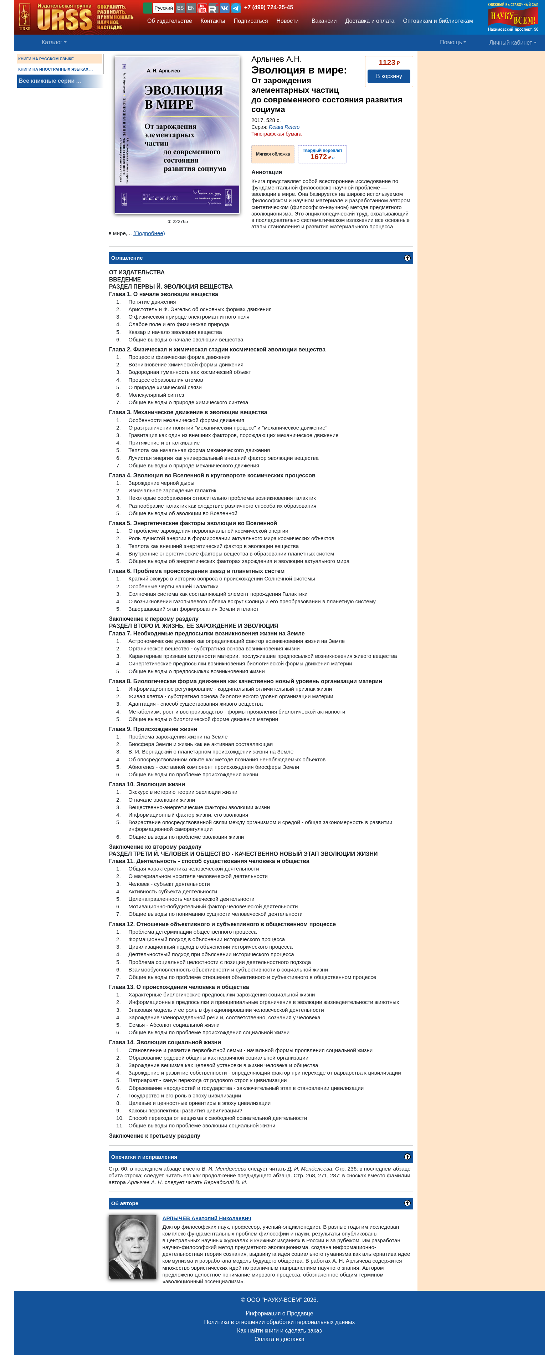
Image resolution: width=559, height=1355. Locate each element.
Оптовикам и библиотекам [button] (438, 21)
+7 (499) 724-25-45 (268, 7)
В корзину (389, 76)
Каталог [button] (52, 42)
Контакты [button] (213, 21)
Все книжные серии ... (50, 81)
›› (322, 154)
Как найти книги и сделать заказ (279, 1331)
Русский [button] (163, 8)
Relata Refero (284, 127)
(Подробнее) (149, 233)
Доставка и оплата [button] (369, 21)
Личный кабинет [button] (510, 43)
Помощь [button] (451, 42)
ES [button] (180, 8)
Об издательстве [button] (169, 21)
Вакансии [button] (322, 21)
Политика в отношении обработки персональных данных (279, 1322)
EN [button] (191, 8)
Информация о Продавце (279, 1313)
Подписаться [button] (251, 21)
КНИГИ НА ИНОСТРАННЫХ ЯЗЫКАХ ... (55, 69)
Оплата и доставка (279, 1339)
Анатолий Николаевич (206, 1218)
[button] (202, 8)
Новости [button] (288, 21)
